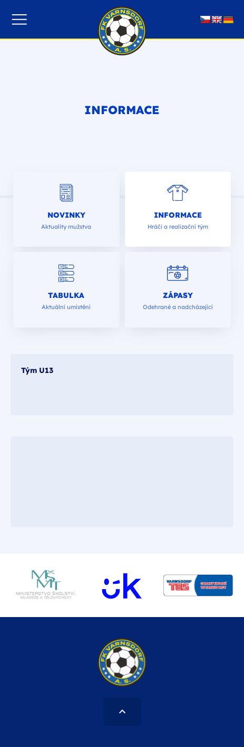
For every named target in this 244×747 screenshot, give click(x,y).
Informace (178, 215)
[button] (19, 19)
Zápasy (178, 295)
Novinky (66, 215)
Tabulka (66, 295)
